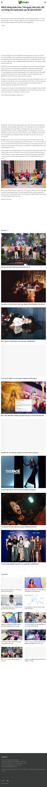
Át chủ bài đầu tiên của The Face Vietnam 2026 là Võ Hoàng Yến (18, 490)
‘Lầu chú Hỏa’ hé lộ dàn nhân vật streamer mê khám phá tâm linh (19, 527)
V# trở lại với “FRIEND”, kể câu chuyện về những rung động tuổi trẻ (19, 378)
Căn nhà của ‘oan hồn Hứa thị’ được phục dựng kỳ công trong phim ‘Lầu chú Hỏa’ (23, 304)
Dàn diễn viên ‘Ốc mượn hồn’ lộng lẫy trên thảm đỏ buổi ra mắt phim (19, 452)
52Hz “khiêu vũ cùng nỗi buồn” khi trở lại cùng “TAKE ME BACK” (18, 341)
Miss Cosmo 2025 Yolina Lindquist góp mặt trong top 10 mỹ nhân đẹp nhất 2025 (22, 415)
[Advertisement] (23, 214)
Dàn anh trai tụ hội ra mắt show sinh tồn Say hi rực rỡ (15, 267)
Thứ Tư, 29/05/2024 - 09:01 (7, 13)
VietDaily (6, 783)
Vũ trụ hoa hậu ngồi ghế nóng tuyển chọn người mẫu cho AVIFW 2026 (19, 564)
